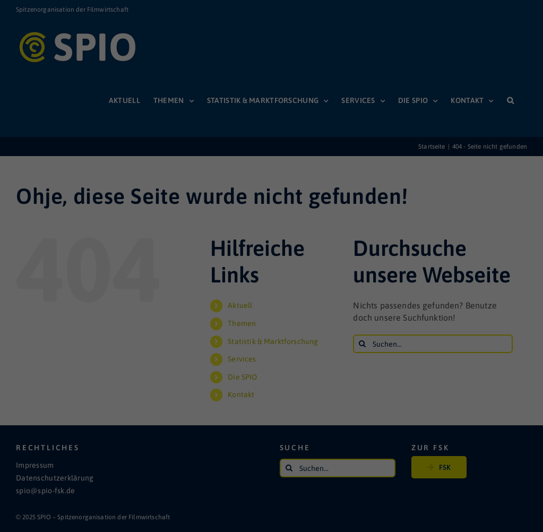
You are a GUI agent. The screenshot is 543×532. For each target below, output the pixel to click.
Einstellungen (157, 143)
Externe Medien (354, 166)
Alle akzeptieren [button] (271, 203)
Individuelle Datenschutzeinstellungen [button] (271, 265)
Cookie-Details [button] (224, 289)
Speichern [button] (272, 234)
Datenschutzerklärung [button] (277, 289)
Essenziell (172, 166)
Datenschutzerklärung (217, 132)
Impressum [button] (324, 289)
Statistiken (258, 166)
